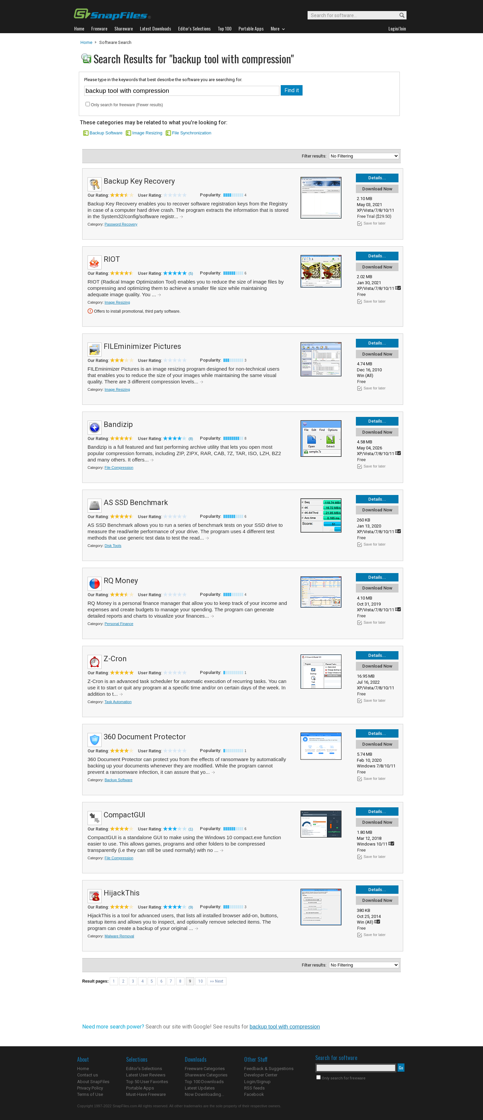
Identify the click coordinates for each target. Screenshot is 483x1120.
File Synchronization (191, 132)
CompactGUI (124, 815)
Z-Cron (115, 659)
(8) (191, 439)
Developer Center (260, 1074)
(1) (191, 829)
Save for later (374, 223)
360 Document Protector (145, 737)
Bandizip (118, 424)
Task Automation (118, 702)
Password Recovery (121, 224)
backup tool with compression (285, 1027)
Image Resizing (147, 132)
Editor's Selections (144, 1068)
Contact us (87, 1074)
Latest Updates (200, 1088)
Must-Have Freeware (146, 1094)
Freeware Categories (205, 1068)
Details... (377, 177)
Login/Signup (257, 1081)
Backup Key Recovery (139, 181)
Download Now (377, 188)
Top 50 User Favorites (147, 1081)
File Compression (119, 467)
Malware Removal (119, 936)
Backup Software (106, 132)
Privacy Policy (90, 1088)
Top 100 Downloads (204, 1081)
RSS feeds (254, 1088)
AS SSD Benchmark (136, 502)
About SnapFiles (93, 1081)
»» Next (216, 981)
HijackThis (122, 893)
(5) (191, 273)
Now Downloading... (204, 1094)
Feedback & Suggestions (268, 1068)
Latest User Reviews (145, 1074)
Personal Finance (119, 624)
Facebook (254, 1094)
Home (86, 42)
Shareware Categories (206, 1074)
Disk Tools (113, 546)
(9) (191, 907)
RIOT (112, 259)
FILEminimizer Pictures (142, 346)
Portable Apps (140, 1088)
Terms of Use (90, 1094)
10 (200, 981)
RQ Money (121, 580)
